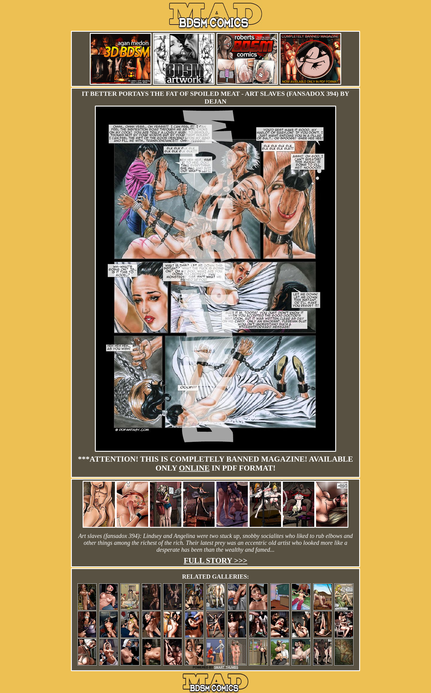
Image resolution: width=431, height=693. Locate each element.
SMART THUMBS (226, 667)
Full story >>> (216, 560)
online (194, 468)
